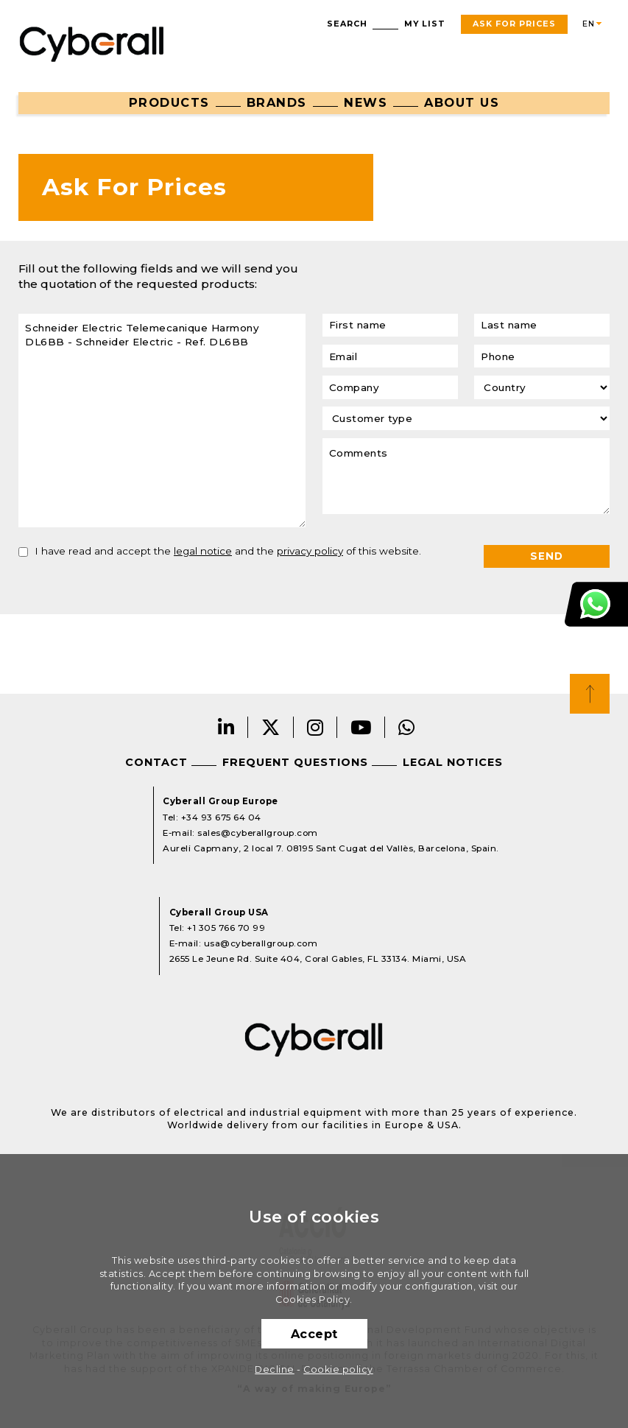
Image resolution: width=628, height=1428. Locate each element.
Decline (274, 1369)
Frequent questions (295, 762)
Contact (156, 762)
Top (590, 694)
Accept (314, 1333)
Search (347, 24)
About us (461, 102)
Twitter (271, 727)
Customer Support (596, 603)
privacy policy (310, 551)
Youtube (361, 727)
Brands (277, 102)
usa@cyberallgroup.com (261, 943)
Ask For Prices (514, 24)
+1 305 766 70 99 (226, 928)
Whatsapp (406, 727)
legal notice (203, 551)
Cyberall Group (92, 42)
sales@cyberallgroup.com (257, 833)
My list (424, 24)
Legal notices (453, 762)
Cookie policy (338, 1369)
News (365, 102)
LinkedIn (226, 727)
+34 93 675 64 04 (221, 817)
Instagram (315, 727)
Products (169, 102)
